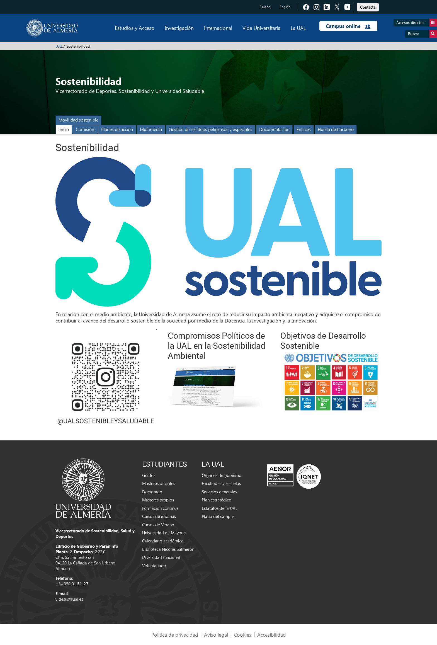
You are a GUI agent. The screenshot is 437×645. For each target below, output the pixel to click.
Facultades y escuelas (221, 483)
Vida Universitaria (261, 27)
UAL (59, 46)
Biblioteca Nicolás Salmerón (168, 549)
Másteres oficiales (158, 483)
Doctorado (152, 491)
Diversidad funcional (161, 557)
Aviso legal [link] (216, 634)
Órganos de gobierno (221, 475)
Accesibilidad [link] (271, 634)
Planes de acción (117, 129)
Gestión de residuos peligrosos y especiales (210, 129)
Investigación (179, 27)
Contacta (367, 7)
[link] (368, 6)
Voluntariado (154, 565)
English (285, 7)
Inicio (64, 129)
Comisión (85, 129)
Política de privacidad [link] (174, 634)
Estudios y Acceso (134, 27)
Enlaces (304, 129)
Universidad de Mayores (164, 532)
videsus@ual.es (69, 599)
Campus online (348, 26)
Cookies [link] (242, 634)
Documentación (274, 129)
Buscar (422, 34)
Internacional (218, 27)
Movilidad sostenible (78, 120)
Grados (148, 475)
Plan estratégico (216, 500)
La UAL (298, 27)
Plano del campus (218, 516)
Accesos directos (416, 22)
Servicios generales (219, 491)
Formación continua (160, 508)
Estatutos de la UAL (219, 508)
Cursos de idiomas (159, 516)
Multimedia (151, 129)
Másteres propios (158, 500)
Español (265, 7)
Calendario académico (163, 541)
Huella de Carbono (336, 129)
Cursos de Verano (158, 524)
